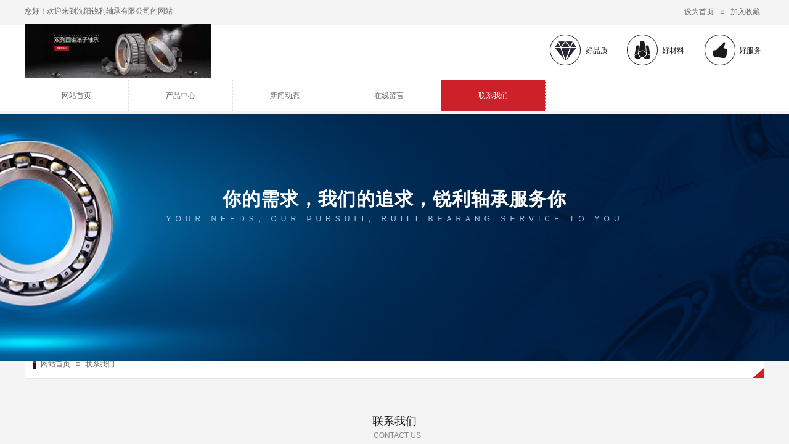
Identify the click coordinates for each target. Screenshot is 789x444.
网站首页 (76, 95)
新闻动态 (285, 95)
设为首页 (699, 11)
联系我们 (493, 95)
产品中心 (180, 95)
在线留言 (389, 95)
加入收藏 (745, 11)
